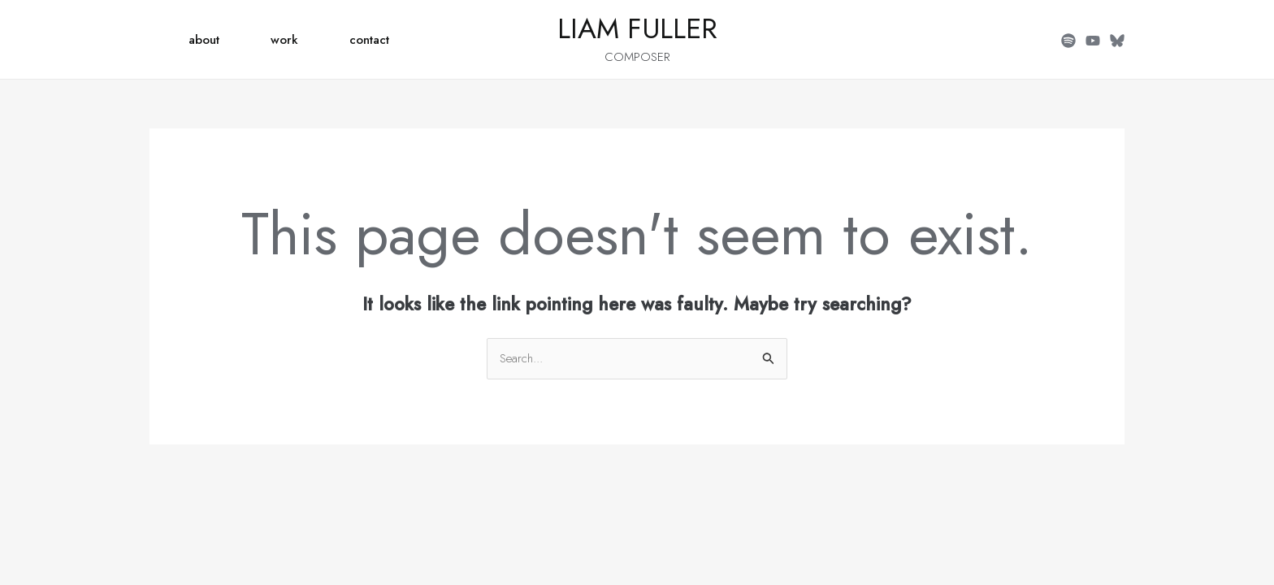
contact (369, 40)
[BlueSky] (1117, 40)
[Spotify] (1068, 40)
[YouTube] (1093, 40)
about (203, 40)
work (284, 40)
